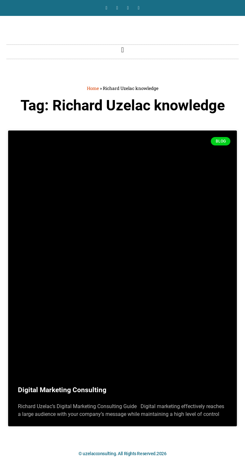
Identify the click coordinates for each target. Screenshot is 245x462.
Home (93, 88)
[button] (122, 50)
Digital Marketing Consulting (62, 390)
